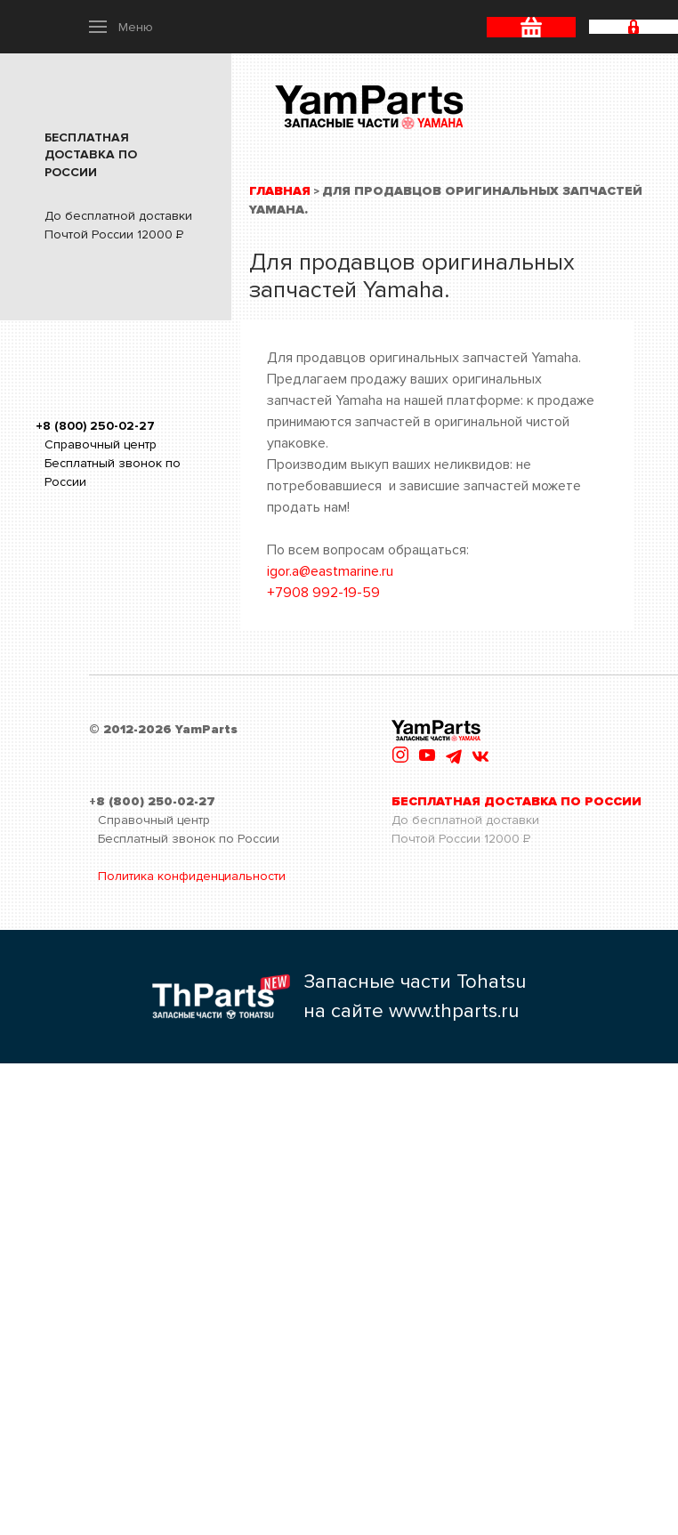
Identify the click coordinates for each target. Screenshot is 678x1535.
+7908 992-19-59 (323, 593)
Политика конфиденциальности (192, 876)
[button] (121, 26)
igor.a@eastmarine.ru (330, 571)
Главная (280, 190)
